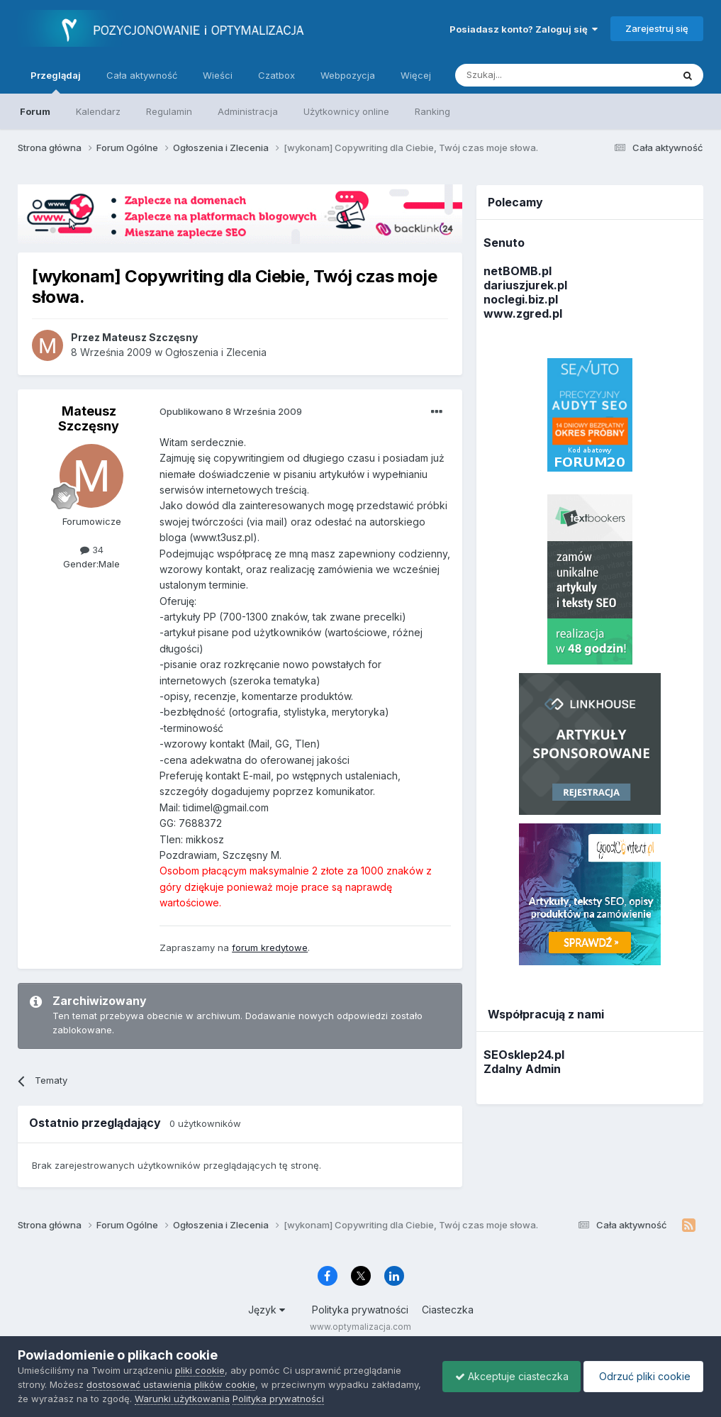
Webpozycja (347, 75)
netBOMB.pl (518, 271)
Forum (35, 111)
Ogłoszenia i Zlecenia (216, 352)
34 (92, 549)
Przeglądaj (55, 82)
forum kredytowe (270, 947)
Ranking (432, 111)
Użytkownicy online (346, 111)
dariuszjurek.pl (525, 285)
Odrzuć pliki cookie (641, 1376)
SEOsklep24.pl (524, 1055)
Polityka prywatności (360, 1310)
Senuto (504, 242)
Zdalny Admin (522, 1069)
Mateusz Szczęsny (88, 419)
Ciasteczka (448, 1310)
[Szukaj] (528, 75)
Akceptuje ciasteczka (504, 1376)
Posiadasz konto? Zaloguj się (523, 29)
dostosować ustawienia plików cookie (170, 1384)
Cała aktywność (141, 75)
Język (266, 1310)
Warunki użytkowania (234, 1398)
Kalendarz (98, 111)
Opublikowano (231, 411)
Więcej (416, 75)
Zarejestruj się (656, 28)
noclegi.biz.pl (521, 299)
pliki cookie (200, 1370)
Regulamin (169, 111)
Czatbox (276, 75)
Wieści (218, 75)
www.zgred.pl (523, 313)
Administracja (248, 111)
